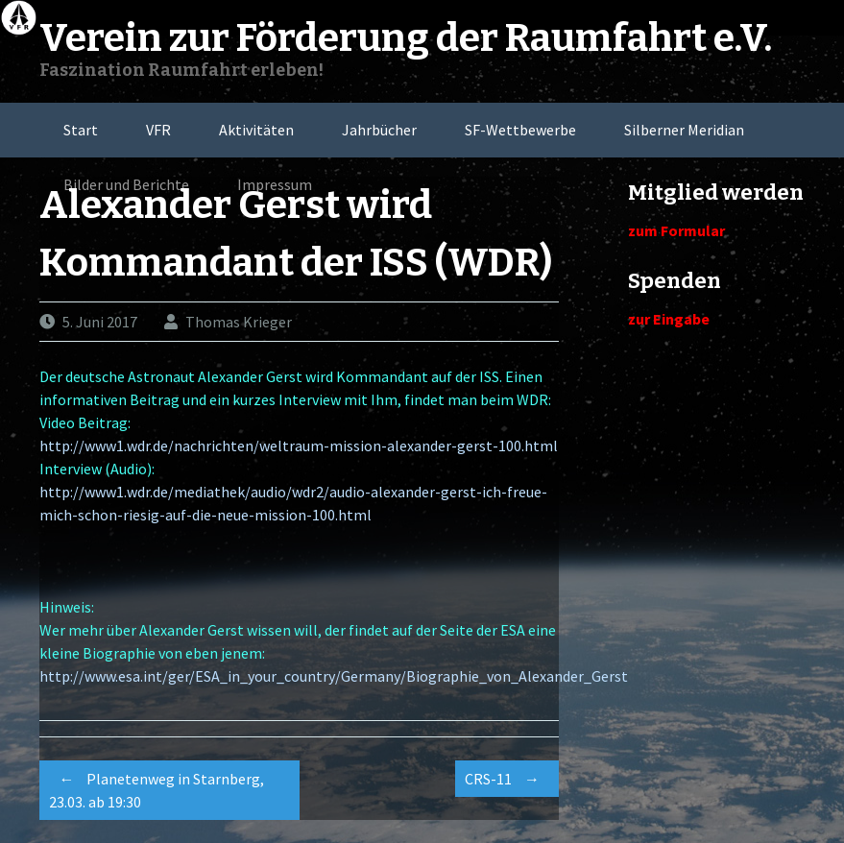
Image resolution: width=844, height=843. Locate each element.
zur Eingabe (669, 318)
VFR (158, 129)
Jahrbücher (379, 129)
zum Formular (676, 230)
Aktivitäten (256, 129)
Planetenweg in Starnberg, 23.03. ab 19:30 (156, 787)
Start (80, 129)
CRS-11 (507, 778)
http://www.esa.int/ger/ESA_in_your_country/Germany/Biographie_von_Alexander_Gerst (333, 676)
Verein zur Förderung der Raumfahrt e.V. (405, 38)
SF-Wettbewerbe (520, 129)
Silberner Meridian (684, 129)
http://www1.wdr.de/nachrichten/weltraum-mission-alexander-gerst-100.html (298, 445)
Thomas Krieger (238, 321)
